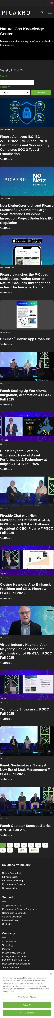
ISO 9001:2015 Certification (15, 960)
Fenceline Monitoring (12, 881)
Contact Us (7, 924)
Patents (6, 949)
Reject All (27, 1005)
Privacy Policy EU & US (13, 953)
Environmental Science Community (19, 909)
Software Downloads (12, 917)
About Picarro (9, 941)
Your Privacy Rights (27, 997)
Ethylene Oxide (9, 877)
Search (3, 76)
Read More (5, 159)
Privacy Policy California (14, 956)
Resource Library (10, 920)
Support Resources (11, 905)
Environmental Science (13, 884)
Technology (7, 945)
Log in (44, 3)
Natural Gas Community (14, 913)
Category (5, 87)
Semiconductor (9, 888)
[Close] (51, 974)
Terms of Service (10, 967)
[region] (27, 994)
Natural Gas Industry (12, 873)
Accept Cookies (27, 1013)
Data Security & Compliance (16, 964)
